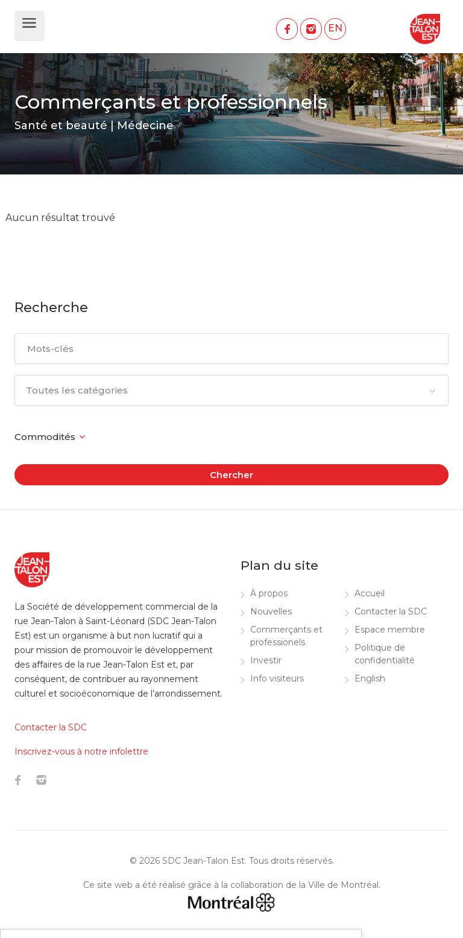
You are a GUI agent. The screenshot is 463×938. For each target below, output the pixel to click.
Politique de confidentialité (384, 654)
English (369, 678)
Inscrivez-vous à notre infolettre (81, 751)
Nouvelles (271, 611)
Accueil (369, 593)
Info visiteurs (277, 678)
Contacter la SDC (390, 611)
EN (335, 28)
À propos (269, 593)
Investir (266, 660)
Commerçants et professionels (286, 636)
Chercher (231, 474)
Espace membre (389, 629)
